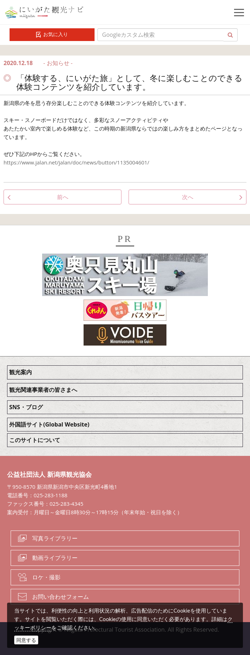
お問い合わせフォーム (60, 597)
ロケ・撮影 (46, 577)
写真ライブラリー (55, 538)
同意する (26, 640)
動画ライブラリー (55, 558)
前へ (62, 197)
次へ (187, 197)
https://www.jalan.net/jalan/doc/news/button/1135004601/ (76, 162)
